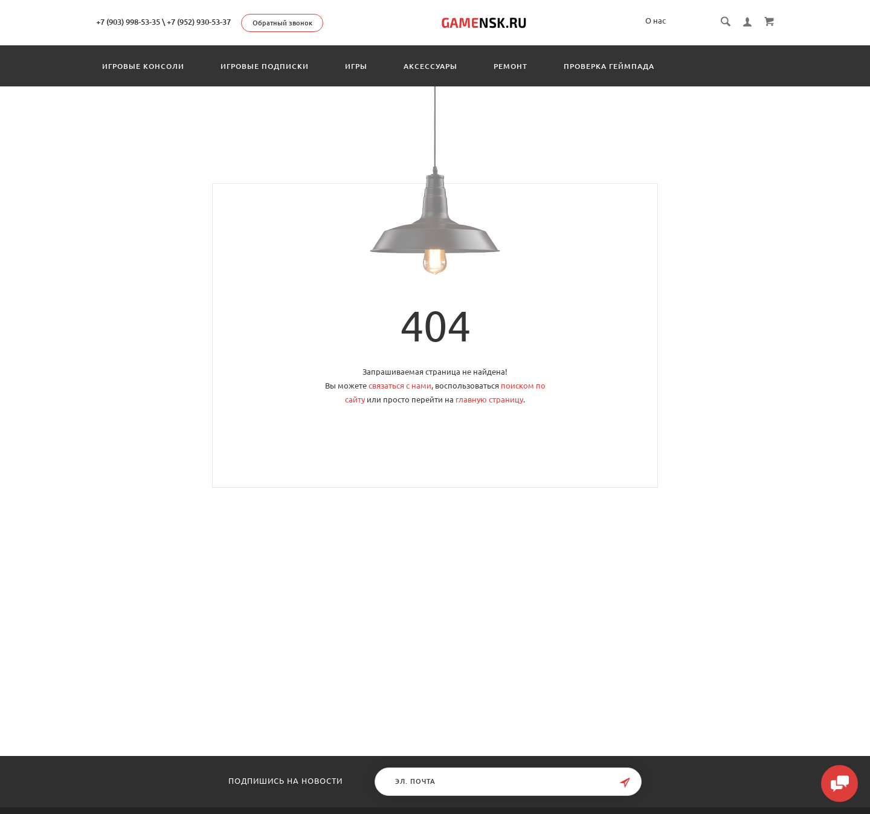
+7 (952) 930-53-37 (199, 22)
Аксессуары (430, 66)
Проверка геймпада (609, 66)
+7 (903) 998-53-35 (128, 22)
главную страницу (489, 399)
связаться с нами (400, 385)
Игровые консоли (143, 66)
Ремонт (510, 66)
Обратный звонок (282, 23)
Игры (356, 66)
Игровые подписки (265, 66)
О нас (655, 20)
